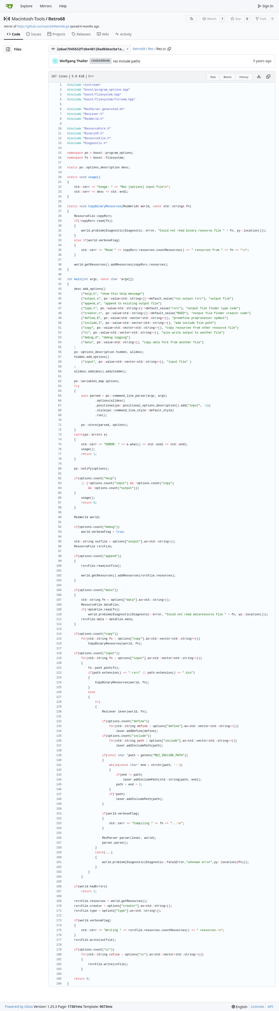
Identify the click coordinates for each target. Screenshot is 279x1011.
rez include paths (126, 61)
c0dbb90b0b (100, 61)
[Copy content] (268, 77)
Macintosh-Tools (28, 18)
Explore (26, 6)
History (243, 77)
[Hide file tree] (8, 49)
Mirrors (46, 6)
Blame (228, 77)
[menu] (239, 1006)
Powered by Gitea (19, 1006)
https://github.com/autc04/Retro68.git (43, 26)
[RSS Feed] (191, 18)
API (270, 1006)
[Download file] (259, 77)
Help (63, 6)
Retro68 (56, 18)
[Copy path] (169, 49)
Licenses (257, 1006)
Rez (150, 48)
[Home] (9, 6)
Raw (213, 77)
